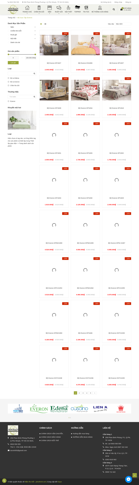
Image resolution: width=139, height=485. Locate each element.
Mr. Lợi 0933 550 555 (113, 444)
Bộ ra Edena (13, 78)
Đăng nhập (118, 2)
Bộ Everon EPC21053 (54, 288)
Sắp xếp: (111, 24)
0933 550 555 (14, 2)
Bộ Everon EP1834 (85, 108)
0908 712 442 (110, 472)
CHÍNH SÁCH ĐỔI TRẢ (50, 440)
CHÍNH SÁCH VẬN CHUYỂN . (52, 433)
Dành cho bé (15, 42)
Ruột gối (14, 35)
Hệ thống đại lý (106, 2)
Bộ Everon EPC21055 (116, 288)
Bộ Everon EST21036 (85, 378)
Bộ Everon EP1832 (117, 153)
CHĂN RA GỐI (16, 31)
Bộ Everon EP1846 (85, 333)
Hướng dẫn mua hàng (81, 433)
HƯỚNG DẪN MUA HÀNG (83, 437)
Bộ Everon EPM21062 (85, 288)
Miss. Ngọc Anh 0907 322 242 (116, 447)
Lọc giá (13, 63)
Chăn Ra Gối (13, 85)
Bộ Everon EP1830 (85, 198)
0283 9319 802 (110, 459)
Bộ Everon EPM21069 (54, 243)
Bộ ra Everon (13, 82)
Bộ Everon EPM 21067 (116, 243)
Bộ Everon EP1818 (117, 108)
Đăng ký (128, 2)
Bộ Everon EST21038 (54, 378)
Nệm (12, 27)
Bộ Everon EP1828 (54, 108)
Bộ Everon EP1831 (54, 153)
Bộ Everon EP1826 (85, 153)
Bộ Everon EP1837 (117, 63)
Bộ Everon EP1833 (54, 198)
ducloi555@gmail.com (18, 450)
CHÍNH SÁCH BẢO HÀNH (51, 437)
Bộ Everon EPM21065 (85, 243)
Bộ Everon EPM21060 (54, 333)
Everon (11, 101)
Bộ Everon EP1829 (117, 198)
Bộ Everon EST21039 (117, 333)
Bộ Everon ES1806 (85, 63)
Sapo (60, 482)
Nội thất (13, 38)
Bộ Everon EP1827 (54, 63)
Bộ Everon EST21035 (117, 378)
